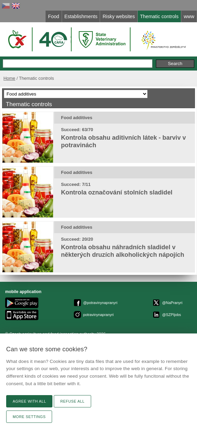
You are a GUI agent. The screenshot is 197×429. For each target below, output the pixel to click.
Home (9, 78)
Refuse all (72, 401)
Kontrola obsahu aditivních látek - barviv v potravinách (123, 141)
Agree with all (29, 401)
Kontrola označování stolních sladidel (116, 192)
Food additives (76, 117)
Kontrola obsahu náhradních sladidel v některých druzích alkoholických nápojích (122, 251)
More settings (29, 417)
